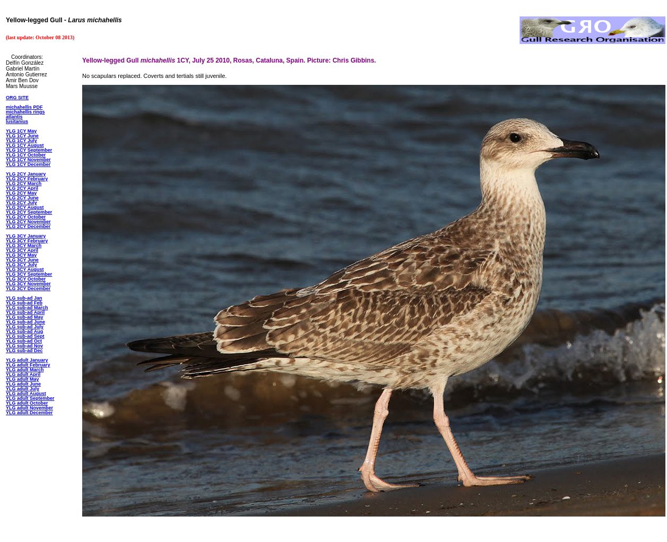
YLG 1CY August (25, 145)
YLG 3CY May (21, 255)
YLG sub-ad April (25, 312)
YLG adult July (22, 388)
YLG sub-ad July (24, 326)
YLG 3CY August (25, 269)
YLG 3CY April (22, 250)
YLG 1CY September (29, 150)
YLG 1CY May (21, 131)
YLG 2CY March (23, 183)
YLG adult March (25, 369)
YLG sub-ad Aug (24, 331)
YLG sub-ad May (24, 317)
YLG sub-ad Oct (24, 341)
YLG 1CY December (28, 164)
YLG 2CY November (28, 221)
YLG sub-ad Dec (24, 350)
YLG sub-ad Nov (24, 345)
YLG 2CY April (22, 188)
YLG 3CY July (21, 264)
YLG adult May (22, 379)
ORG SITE (17, 97)
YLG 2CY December (28, 226)
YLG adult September (30, 398)
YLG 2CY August (25, 207)
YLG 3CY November (28, 283)
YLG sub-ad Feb (24, 302)
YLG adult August (26, 393)
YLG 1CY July (21, 140)
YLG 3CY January (26, 236)
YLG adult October (27, 403)
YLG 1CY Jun (21, 135)
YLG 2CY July (21, 202)
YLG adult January (27, 360)
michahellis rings (25, 112)
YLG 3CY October (26, 279)
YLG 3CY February (27, 240)
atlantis (14, 116)
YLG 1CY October (26, 155)
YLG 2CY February (27, 178)
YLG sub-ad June (25, 322)
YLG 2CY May (21, 193)
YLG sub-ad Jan (24, 298)
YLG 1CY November (28, 159)
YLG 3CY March (23, 245)
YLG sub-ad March (27, 307)
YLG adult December (29, 412)
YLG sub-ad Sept (25, 336)
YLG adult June (23, 384)
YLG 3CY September (29, 274)
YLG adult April (23, 374)
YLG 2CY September (29, 212)
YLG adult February (28, 365)
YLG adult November (29, 407)
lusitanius (17, 121)
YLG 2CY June (22, 197)
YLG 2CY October (26, 217)
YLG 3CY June (22, 260)
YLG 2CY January (26, 174)
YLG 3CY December (28, 288)
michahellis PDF (24, 107)
